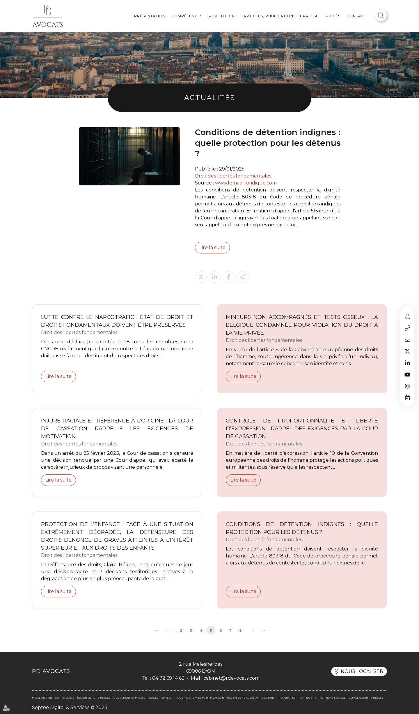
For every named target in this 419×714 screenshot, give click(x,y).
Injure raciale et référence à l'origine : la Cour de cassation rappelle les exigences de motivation (117, 429)
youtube (407, 374)
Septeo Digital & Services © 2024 (69, 707)
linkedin (407, 362)
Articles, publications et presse (281, 16)
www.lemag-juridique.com (246, 183)
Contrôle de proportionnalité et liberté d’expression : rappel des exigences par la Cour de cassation (302, 429)
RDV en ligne (223, 16)
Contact (356, 16)
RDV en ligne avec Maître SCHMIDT (251, 697)
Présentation (150, 16)
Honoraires (287, 697)
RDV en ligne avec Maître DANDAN (200, 697)
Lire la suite (212, 247)
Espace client (407, 316)
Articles (377, 697)
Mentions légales (332, 697)
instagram (407, 386)
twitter (407, 351)
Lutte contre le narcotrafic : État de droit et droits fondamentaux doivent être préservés (117, 321)
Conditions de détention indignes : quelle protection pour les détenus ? (302, 528)
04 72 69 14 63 (407, 328)
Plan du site (308, 697)
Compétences (187, 16)
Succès (332, 16)
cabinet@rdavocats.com (407, 339)
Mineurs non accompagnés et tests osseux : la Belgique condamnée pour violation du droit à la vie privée (302, 325)
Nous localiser (362, 671)
